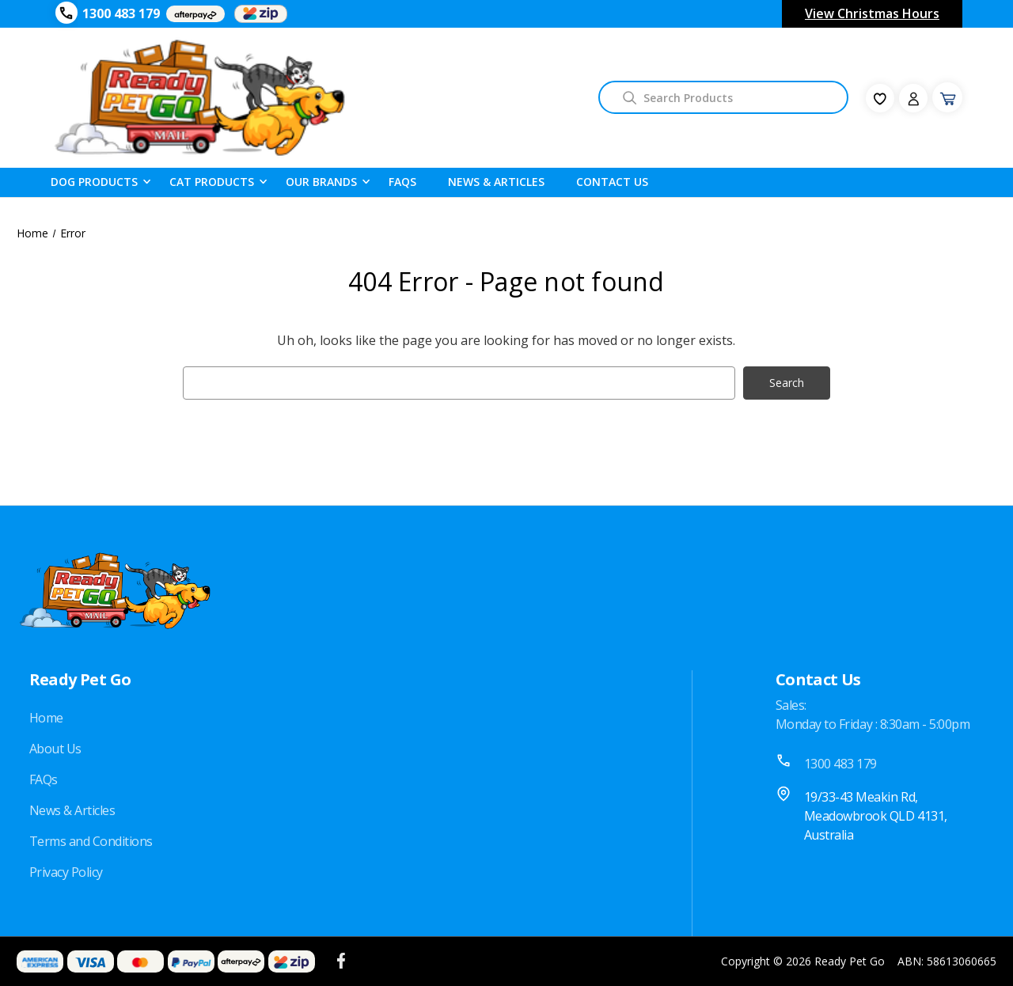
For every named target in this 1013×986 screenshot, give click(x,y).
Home (46, 717)
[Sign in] (913, 98)
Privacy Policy (66, 872)
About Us (55, 748)
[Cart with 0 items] (947, 97)
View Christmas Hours (872, 13)
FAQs (43, 779)
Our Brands (321, 181)
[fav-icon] (880, 98)
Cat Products (211, 181)
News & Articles (496, 181)
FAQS (402, 181)
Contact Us (612, 181)
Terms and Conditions (91, 841)
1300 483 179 (121, 13)
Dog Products (94, 181)
